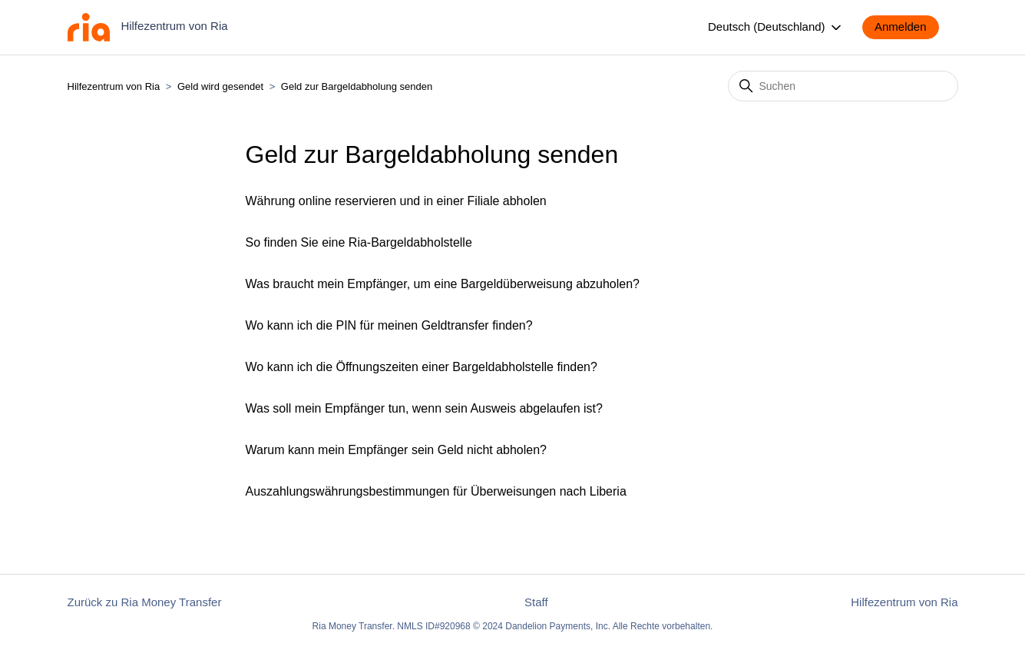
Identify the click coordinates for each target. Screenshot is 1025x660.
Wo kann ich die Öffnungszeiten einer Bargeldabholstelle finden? (421, 366)
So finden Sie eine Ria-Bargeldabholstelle (359, 242)
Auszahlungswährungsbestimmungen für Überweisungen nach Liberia (436, 491)
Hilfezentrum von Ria (114, 86)
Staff (536, 602)
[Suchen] (843, 86)
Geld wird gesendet (220, 86)
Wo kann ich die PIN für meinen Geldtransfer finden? (389, 325)
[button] (908, 27)
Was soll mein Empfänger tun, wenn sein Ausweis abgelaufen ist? (424, 408)
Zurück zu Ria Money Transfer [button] (145, 602)
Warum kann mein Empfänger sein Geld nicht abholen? (396, 449)
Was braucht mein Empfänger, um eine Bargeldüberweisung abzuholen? (443, 283)
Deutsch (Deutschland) (776, 27)
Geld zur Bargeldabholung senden (356, 86)
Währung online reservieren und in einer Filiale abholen (396, 200)
